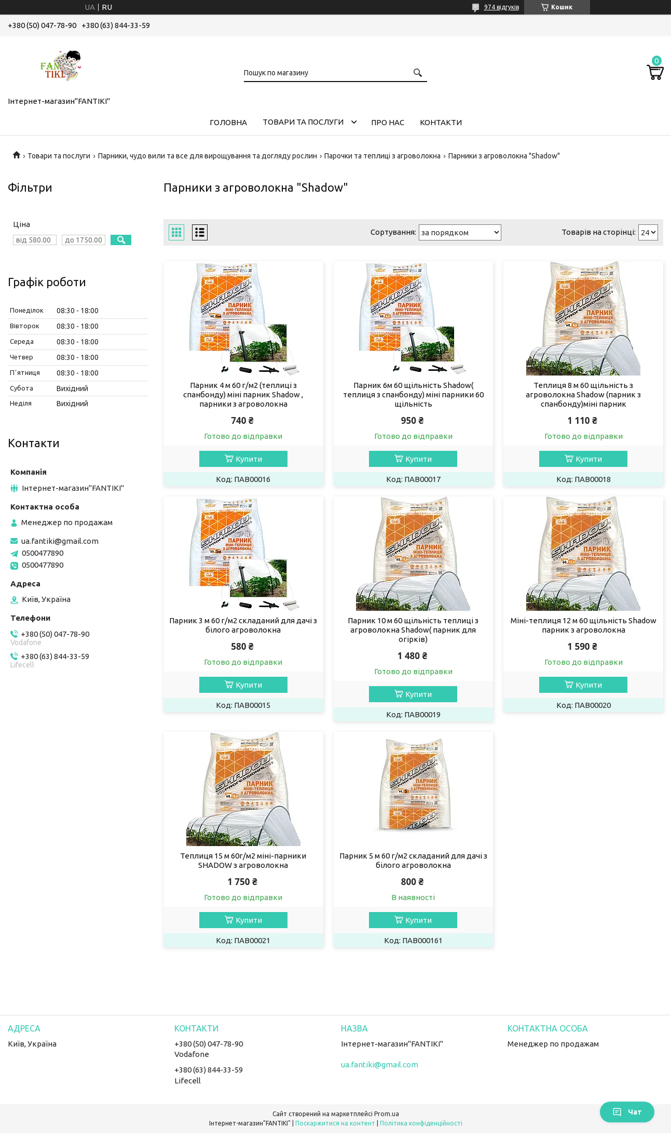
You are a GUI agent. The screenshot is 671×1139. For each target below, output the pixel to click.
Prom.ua (386, 1113)
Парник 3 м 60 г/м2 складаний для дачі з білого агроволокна (243, 625)
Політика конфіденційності (421, 1123)
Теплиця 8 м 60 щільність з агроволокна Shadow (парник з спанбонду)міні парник (583, 394)
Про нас (387, 122)
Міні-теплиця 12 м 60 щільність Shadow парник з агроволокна (583, 625)
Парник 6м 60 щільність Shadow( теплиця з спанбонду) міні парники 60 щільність (413, 394)
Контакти (441, 122)
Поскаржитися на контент (335, 1123)
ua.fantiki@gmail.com (60, 541)
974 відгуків (501, 7)
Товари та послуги (303, 121)
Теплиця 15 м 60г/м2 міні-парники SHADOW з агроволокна (243, 860)
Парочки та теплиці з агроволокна (382, 156)
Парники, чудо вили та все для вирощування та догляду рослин (207, 156)
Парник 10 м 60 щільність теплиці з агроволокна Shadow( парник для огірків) (413, 630)
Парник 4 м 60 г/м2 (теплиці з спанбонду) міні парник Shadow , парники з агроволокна (243, 394)
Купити (249, 458)
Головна (228, 122)
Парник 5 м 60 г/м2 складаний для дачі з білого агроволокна (413, 860)
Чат (627, 1112)
